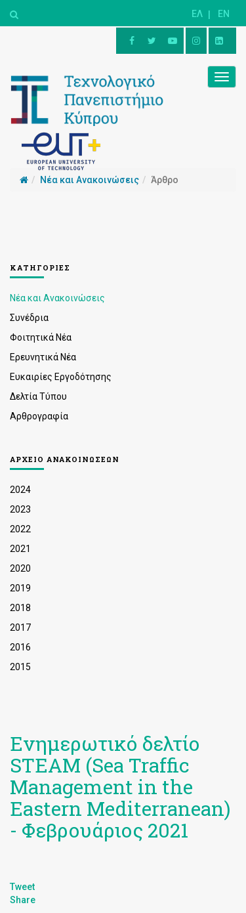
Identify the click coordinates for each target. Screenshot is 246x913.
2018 (20, 608)
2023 (20, 509)
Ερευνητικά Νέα (43, 357)
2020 (20, 568)
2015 (20, 667)
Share (22, 900)
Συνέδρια (29, 317)
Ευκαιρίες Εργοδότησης (61, 377)
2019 (20, 588)
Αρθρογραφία (39, 416)
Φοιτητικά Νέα (41, 337)
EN (224, 14)
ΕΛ (197, 14)
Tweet (22, 886)
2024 (20, 489)
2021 (20, 548)
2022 (20, 529)
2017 (20, 627)
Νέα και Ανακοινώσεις (57, 298)
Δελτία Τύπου (38, 396)
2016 (20, 647)
